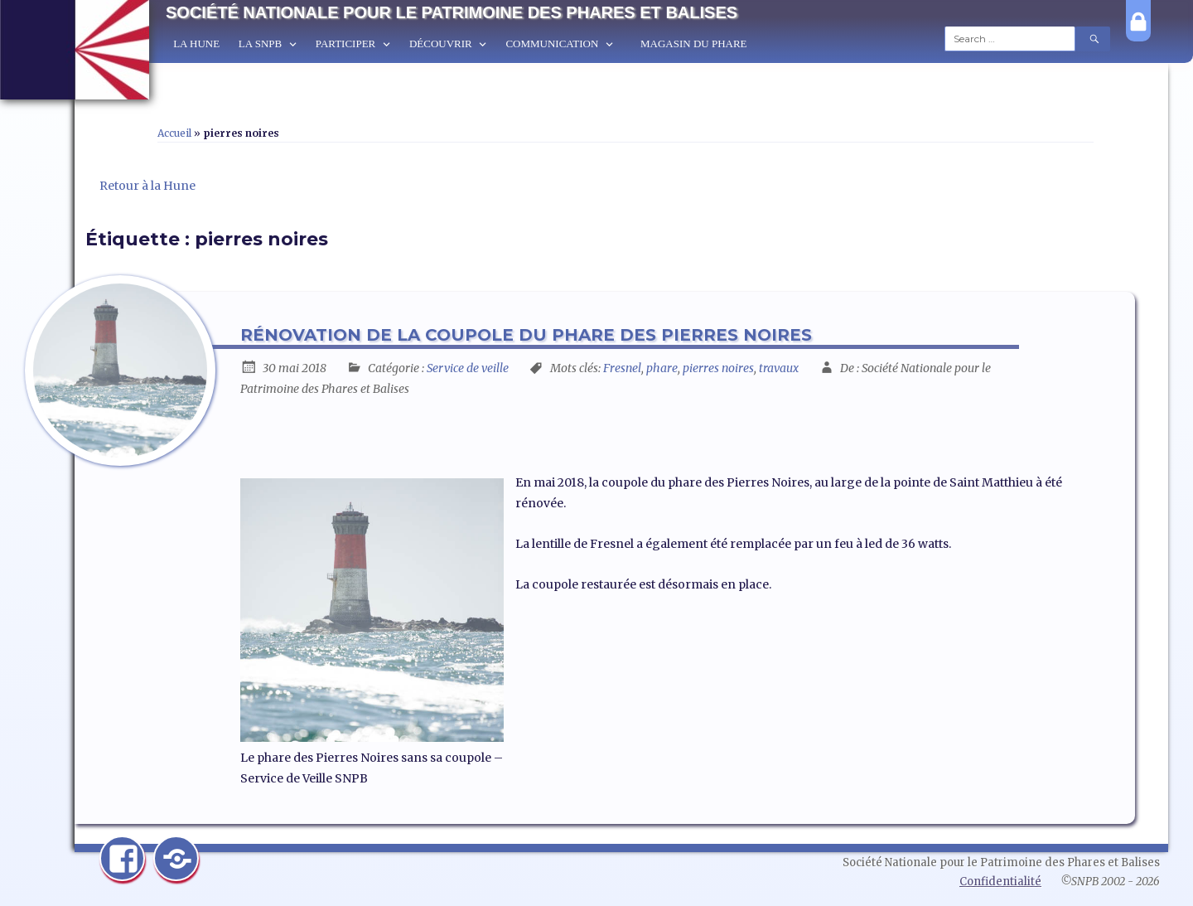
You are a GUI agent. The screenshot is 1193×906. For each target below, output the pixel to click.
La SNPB (260, 43)
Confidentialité (1000, 882)
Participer (345, 43)
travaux (779, 368)
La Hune (196, 43)
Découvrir (440, 43)
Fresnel (622, 368)
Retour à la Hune (147, 185)
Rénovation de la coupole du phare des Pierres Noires (526, 335)
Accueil (174, 133)
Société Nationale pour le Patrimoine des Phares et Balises (451, 12)
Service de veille (468, 368)
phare (662, 368)
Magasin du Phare (693, 43)
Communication (551, 43)
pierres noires (718, 368)
